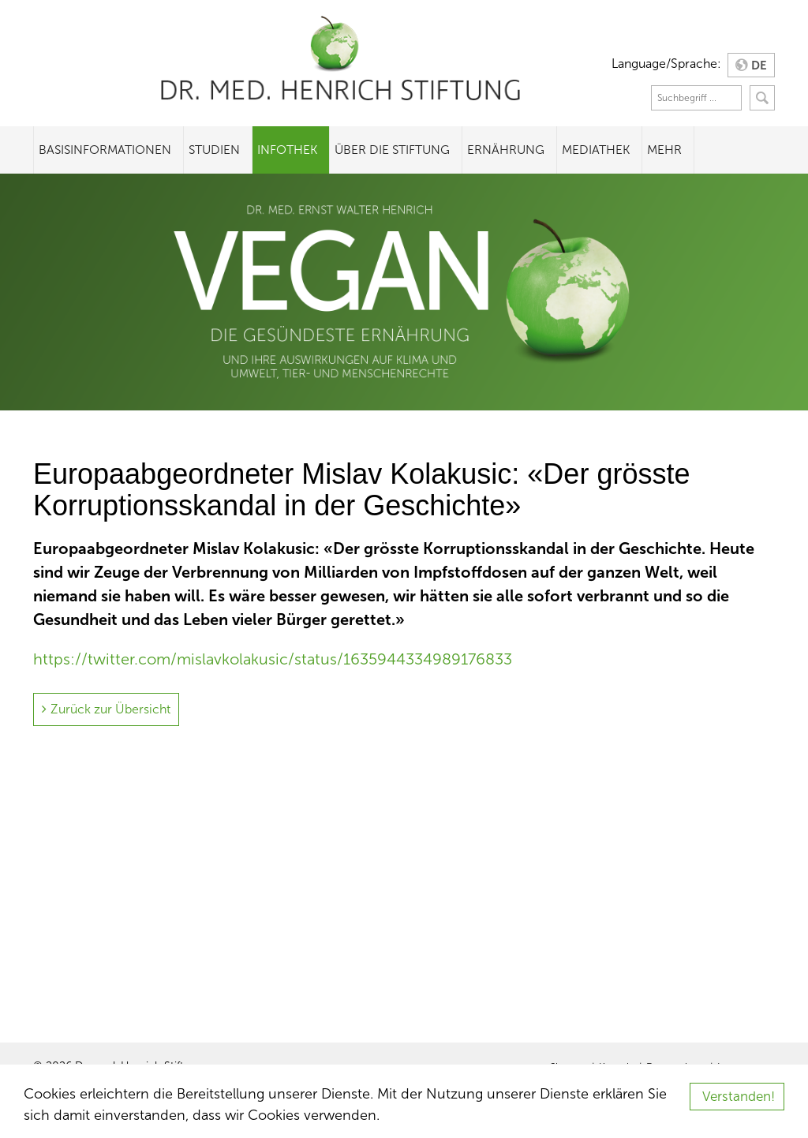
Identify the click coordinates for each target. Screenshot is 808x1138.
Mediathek (596, 149)
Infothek (287, 149)
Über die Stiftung (392, 149)
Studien (214, 149)
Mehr (664, 149)
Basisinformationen (105, 149)
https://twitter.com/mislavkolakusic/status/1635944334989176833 (272, 659)
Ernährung (505, 149)
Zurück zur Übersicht (110, 709)
